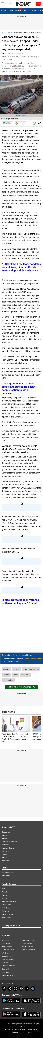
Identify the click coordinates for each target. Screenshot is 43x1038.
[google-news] (32, 988)
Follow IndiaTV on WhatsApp (21, 687)
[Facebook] (4, 988)
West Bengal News (28, 950)
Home (3, 11)
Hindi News (6, 851)
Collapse (6, 675)
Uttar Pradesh (8, 680)
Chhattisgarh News (8, 966)
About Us (5, 835)
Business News (7, 914)
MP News (5, 953)
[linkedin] (27, 988)
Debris (15, 675)
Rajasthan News (27, 943)
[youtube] (21, 988)
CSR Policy (15, 1032)
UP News (5, 962)
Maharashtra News (28, 940)
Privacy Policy (33, 1029)
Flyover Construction (31, 669)
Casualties (25, 675)
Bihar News (6, 940)
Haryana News (7, 946)
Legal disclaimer (19, 1029)
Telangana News (27, 946)
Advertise (5, 838)
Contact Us (6, 832)
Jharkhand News (8, 950)
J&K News (5, 972)
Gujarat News (6, 969)
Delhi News (6, 943)
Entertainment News (9, 901)
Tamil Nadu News (8, 959)
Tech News (6, 908)
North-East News (8, 956)
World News (6, 892)
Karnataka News (8, 975)
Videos (27, 11)
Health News (6, 917)
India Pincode (6, 876)
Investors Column (8, 848)
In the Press (6, 845)
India (34, 11)
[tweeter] (9, 988)
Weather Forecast (8, 872)
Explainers (5, 911)
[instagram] (15, 988)
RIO (23, 1032)
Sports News (6, 905)
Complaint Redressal (9, 842)
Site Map (8, 1029)
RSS (30, 1032)
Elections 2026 (14, 11)
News (3, 32)
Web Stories (6, 861)
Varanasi (6, 669)
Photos (4, 895)
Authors (4, 858)
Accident (16, 669)
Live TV (4, 854)
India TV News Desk (16, 54)
